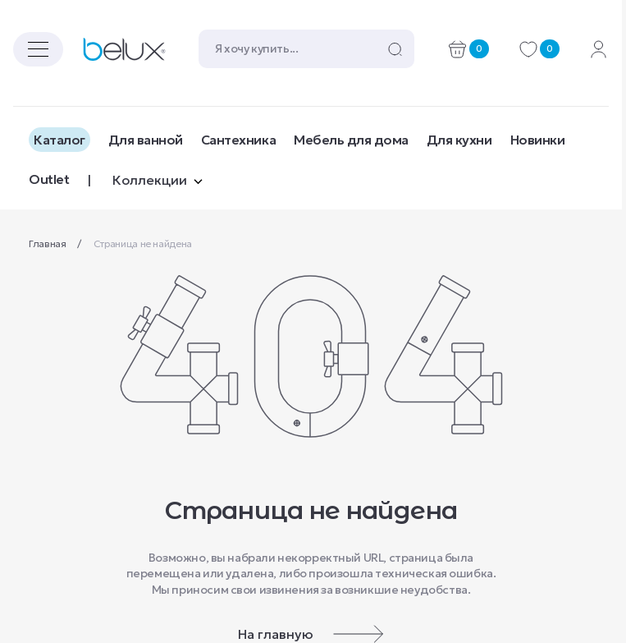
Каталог (59, 139)
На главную (311, 634)
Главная (48, 243)
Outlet (49, 179)
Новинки (537, 139)
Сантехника (238, 139)
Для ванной (145, 139)
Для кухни (459, 139)
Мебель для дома (351, 139)
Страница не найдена (143, 243)
